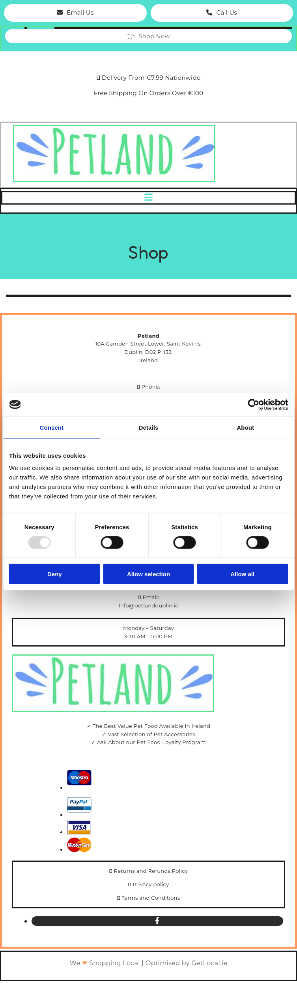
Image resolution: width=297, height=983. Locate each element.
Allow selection (148, 574)
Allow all (242, 574)
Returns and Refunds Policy (151, 871)
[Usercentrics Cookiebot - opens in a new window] (253, 404)
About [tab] (245, 427)
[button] (75, 13)
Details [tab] (149, 427)
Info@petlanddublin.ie (149, 605)
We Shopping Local (105, 963)
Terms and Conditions (150, 898)
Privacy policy (151, 884)
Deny (54, 574)
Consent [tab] (51, 427)
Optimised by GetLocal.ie (187, 963)
